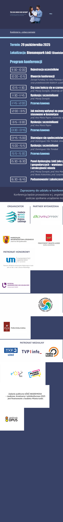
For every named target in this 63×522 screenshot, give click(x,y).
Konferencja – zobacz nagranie (22, 32)
